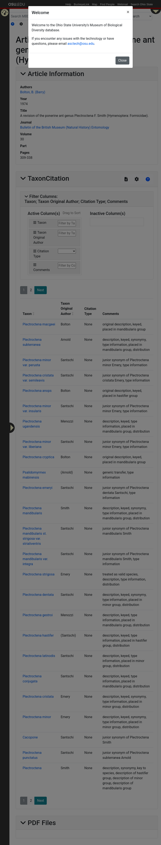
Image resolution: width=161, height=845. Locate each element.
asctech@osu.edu (81, 44)
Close (122, 60)
